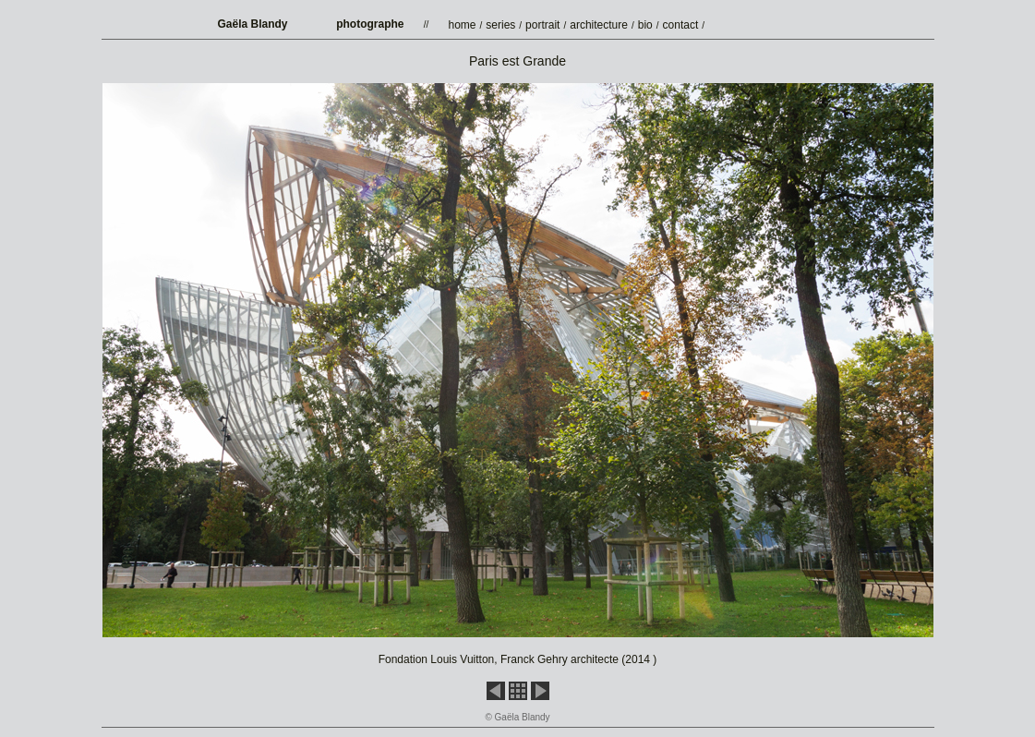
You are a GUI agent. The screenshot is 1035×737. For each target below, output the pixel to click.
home (462, 24)
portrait (542, 24)
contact (681, 24)
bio (645, 24)
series (500, 24)
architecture (599, 24)
